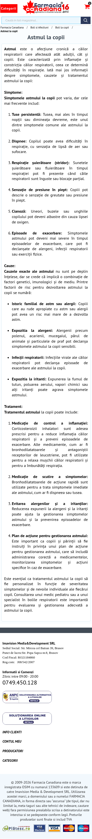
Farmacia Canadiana (12, 27)
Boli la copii (62, 27)
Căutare (86, 20)
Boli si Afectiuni (39, 27)
